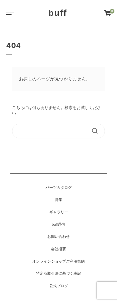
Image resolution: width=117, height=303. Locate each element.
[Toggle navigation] (8, 13)
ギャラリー (58, 212)
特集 (58, 200)
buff (57, 13)
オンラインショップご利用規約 (58, 261)
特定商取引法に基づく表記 (58, 274)
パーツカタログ (59, 188)
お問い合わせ (58, 237)
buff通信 (58, 225)
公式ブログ (58, 286)
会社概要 (58, 249)
